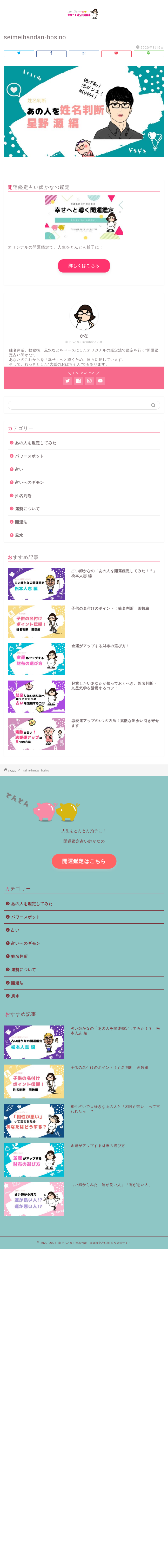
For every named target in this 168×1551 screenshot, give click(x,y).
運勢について (27, 508)
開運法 (21, 522)
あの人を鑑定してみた (36, 443)
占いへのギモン (29, 482)
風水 (19, 535)
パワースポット (29, 456)
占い (19, 469)
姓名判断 (23, 495)
